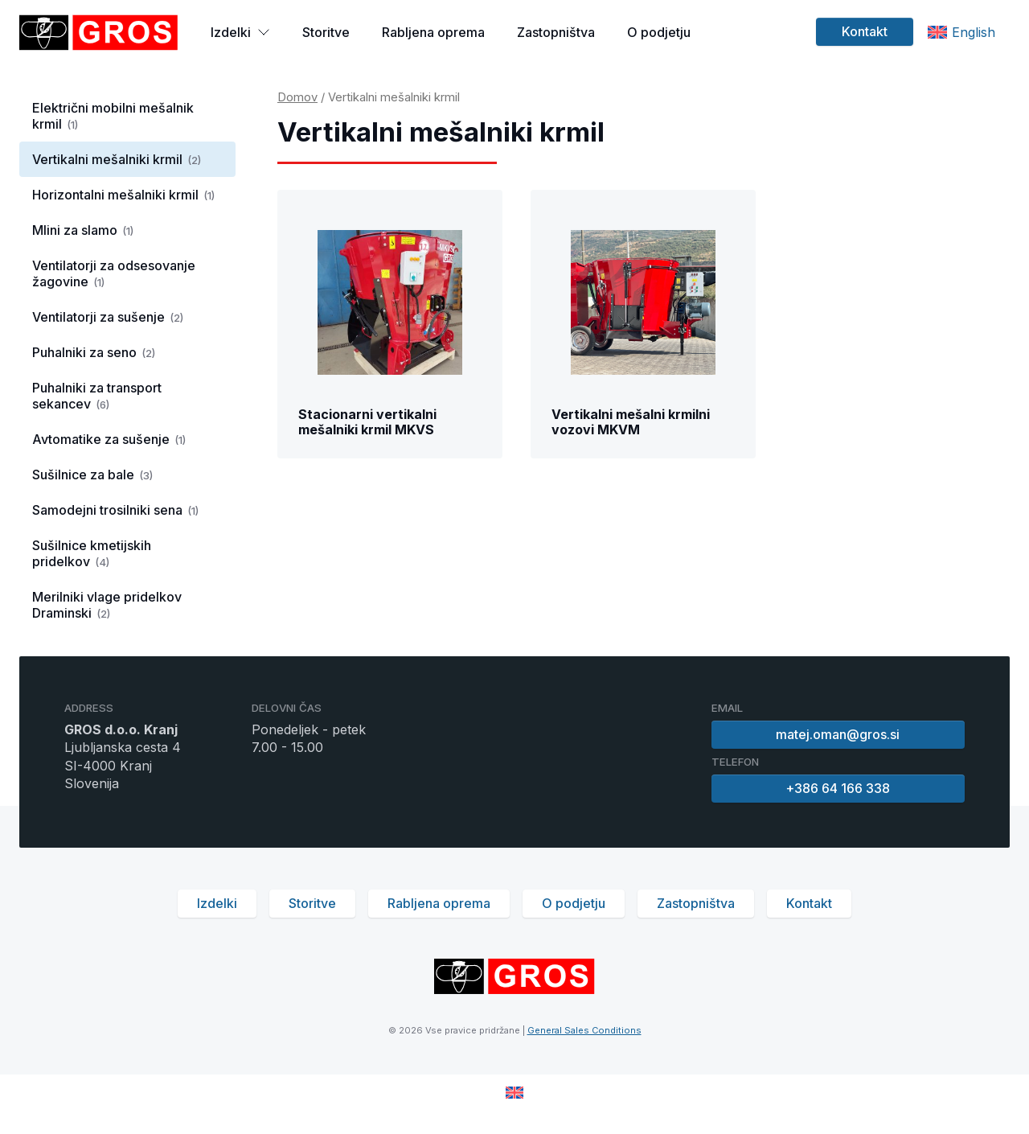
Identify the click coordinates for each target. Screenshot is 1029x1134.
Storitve (326, 32)
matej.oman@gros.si (838, 734)
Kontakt (865, 31)
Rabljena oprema (433, 32)
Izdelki (240, 32)
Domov (297, 97)
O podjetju (659, 32)
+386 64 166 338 (838, 788)
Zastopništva (556, 32)
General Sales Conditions (584, 1030)
